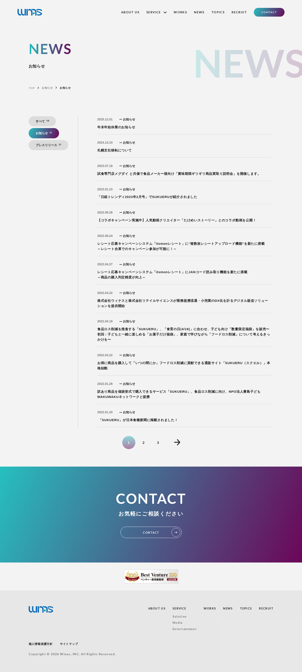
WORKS (180, 12)
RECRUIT (239, 12)
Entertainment (185, 629)
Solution (180, 616)
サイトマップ (69, 644)
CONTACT (269, 12)
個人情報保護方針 (41, 644)
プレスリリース (48, 145)
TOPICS (218, 12)
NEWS (199, 12)
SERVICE (156, 12)
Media (178, 622)
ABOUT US (130, 12)
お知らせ (47, 87)
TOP (32, 88)
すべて (42, 121)
